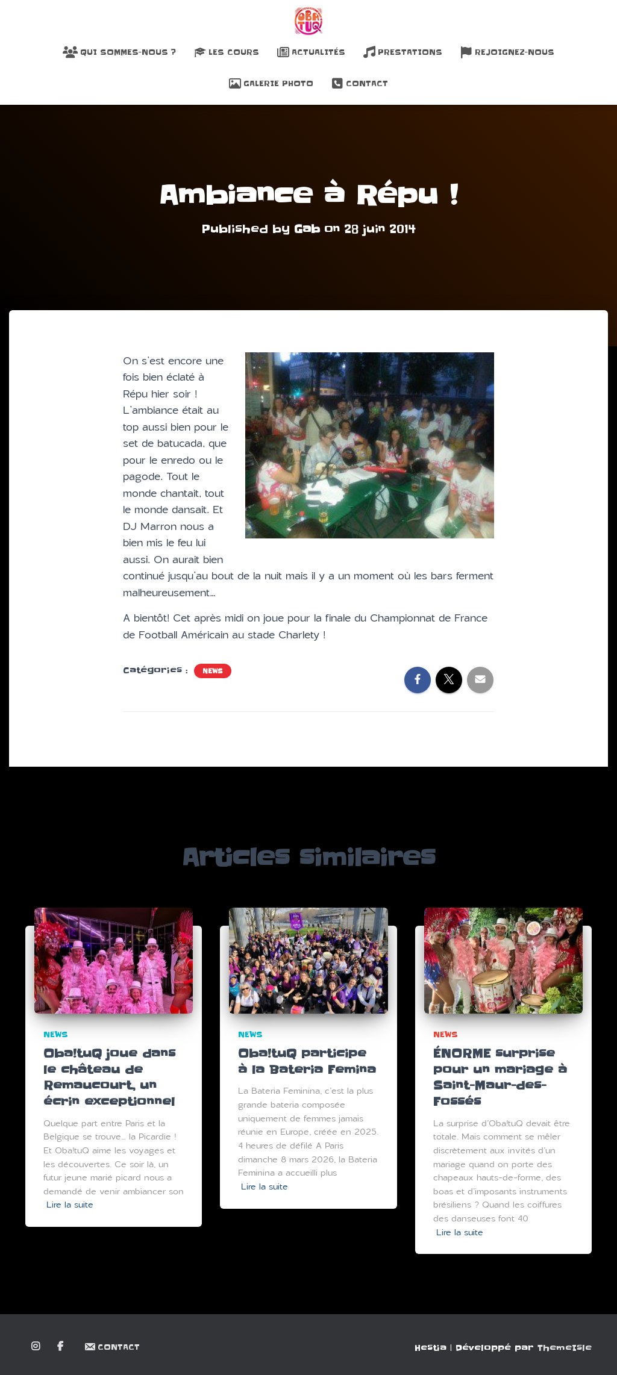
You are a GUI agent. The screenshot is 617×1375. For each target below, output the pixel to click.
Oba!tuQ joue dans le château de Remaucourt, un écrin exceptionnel (109, 1078)
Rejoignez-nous (507, 52)
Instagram (36, 1347)
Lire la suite (69, 1205)
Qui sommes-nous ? (119, 52)
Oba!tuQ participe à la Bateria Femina (307, 1062)
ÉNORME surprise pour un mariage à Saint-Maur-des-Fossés (500, 1078)
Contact (359, 84)
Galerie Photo (271, 84)
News (212, 671)
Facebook (61, 1347)
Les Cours (226, 52)
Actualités (311, 52)
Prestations (402, 52)
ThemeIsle (564, 1348)
